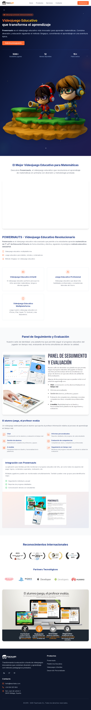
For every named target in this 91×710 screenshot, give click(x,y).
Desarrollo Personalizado (56, 670)
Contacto (59, 3)
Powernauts (51, 660)
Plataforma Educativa (54, 664)
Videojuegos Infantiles (54, 667)
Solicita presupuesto (13, 43)
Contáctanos (83, 3)
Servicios (49, 3)
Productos (39, 3)
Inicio (31, 3)
